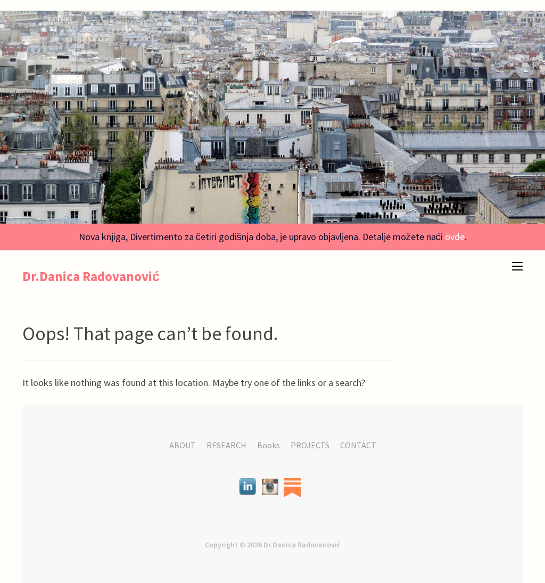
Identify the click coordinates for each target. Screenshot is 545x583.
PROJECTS (310, 445)
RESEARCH (226, 445)
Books (268, 445)
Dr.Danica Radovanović (91, 276)
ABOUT (182, 445)
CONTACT (358, 445)
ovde (455, 237)
